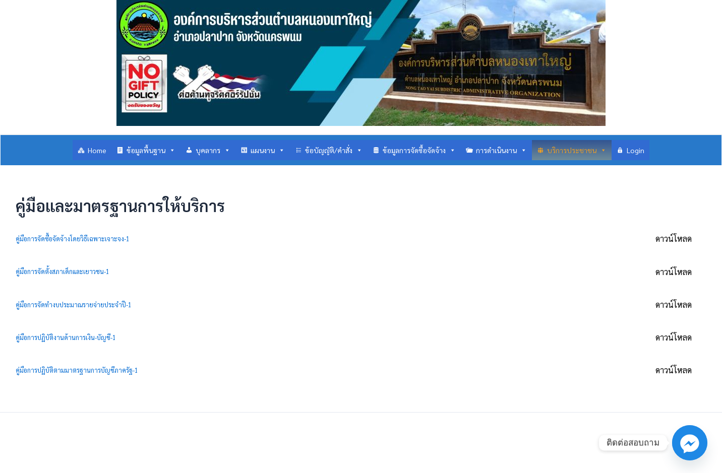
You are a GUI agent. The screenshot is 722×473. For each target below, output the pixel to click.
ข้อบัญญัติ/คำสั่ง (334, 150)
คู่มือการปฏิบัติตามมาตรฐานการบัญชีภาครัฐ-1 (77, 370)
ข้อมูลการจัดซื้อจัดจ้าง (419, 150)
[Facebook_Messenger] (689, 442)
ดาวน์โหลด (673, 238)
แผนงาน (268, 150)
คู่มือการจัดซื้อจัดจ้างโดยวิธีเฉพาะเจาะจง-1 (73, 238)
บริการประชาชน (577, 150)
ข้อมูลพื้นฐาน (151, 150)
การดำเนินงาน (501, 150)
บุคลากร (213, 150)
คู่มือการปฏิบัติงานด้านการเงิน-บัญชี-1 (66, 337)
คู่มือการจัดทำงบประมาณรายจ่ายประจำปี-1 (74, 304)
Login (635, 150)
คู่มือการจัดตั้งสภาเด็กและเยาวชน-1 (62, 271)
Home (97, 150)
